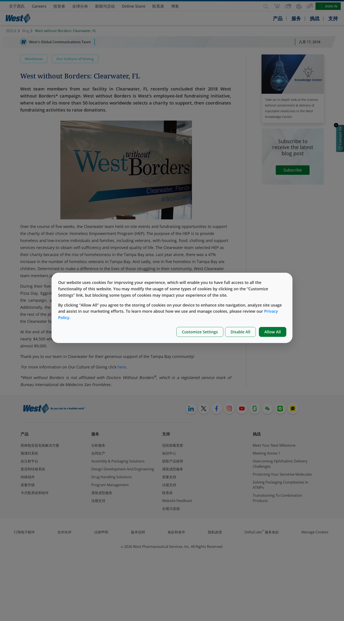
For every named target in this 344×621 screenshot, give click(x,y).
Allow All (272, 331)
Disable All (240, 331)
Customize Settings (200, 331)
